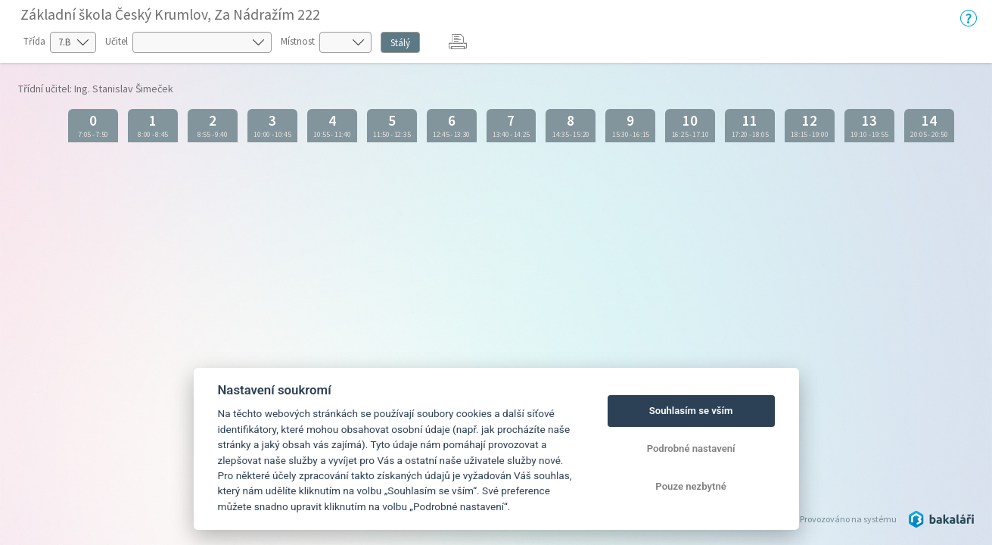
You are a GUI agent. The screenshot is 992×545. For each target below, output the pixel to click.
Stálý (400, 42)
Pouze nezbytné (690, 486)
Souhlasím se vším (691, 410)
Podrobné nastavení (691, 448)
